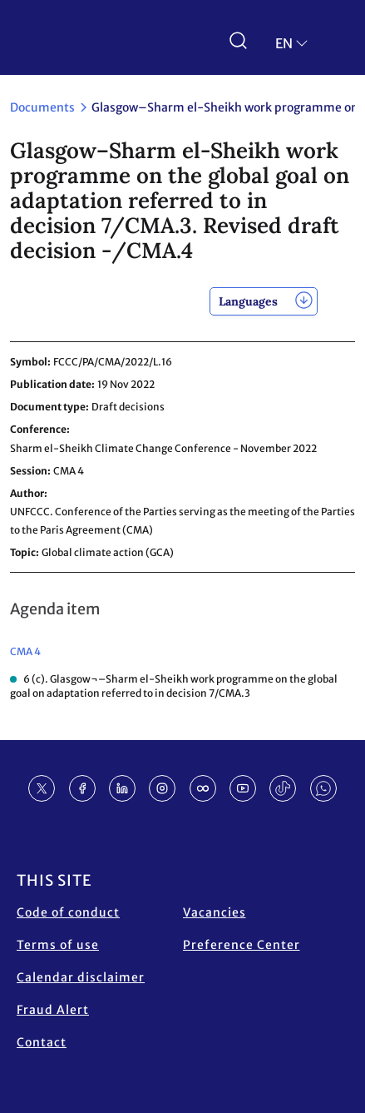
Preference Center (241, 944)
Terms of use (58, 944)
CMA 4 (25, 651)
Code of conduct (68, 912)
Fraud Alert (53, 1009)
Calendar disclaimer (81, 977)
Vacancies (214, 912)
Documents (42, 107)
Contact (42, 1042)
